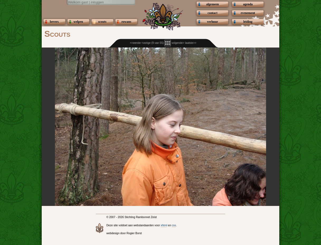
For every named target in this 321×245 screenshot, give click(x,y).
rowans (126, 21)
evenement (248, 13)
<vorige (145, 42)
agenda (248, 4)
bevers (54, 21)
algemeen (212, 4)
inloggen (97, 2)
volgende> (178, 42)
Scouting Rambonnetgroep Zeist (88, 11)
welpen (78, 21)
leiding (248, 21)
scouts (102, 21)
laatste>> (190, 42)
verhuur (212, 21)
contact (212, 13)
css (174, 225)
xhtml (164, 225)
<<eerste (135, 42)
